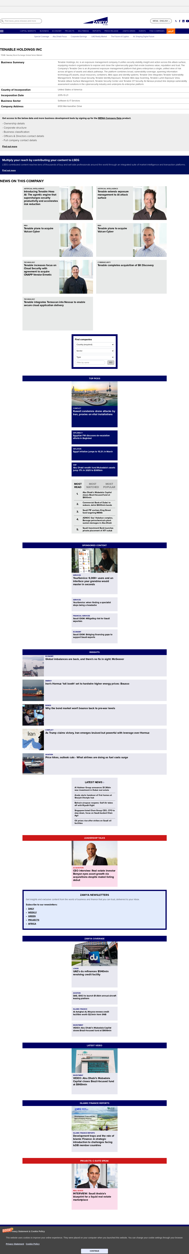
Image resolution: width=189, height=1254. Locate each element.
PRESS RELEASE (111, 31)
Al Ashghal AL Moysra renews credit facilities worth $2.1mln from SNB (91, 1013)
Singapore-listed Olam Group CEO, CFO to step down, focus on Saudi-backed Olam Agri (95, 813)
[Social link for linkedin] (183, 21)
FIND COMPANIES (157, 31)
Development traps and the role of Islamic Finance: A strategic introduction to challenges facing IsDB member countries (93, 1140)
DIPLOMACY (78, 433)
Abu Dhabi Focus (60, 36)
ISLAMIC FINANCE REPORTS (94, 1103)
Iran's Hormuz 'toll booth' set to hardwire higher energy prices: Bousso (87, 683)
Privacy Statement (89, 1243)
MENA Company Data (110, 118)
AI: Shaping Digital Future (143, 36)
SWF (75, 465)
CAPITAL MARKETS (28, 31)
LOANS (76, 968)
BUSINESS (44, 31)
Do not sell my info (89, 1246)
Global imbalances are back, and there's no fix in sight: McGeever (84, 659)
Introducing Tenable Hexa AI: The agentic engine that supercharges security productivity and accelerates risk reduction (41, 198)
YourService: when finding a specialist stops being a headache (92, 603)
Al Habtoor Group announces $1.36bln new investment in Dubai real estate (93, 788)
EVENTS (142, 31)
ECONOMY (57, 31)
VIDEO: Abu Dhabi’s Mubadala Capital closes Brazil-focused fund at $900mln (92, 1029)
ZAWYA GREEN (129, 31)
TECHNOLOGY (29, 262)
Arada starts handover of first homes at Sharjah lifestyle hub (93, 796)
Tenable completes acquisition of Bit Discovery (126, 265)
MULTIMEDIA (83, 31)
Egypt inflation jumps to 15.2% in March (93, 451)
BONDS (48, 705)
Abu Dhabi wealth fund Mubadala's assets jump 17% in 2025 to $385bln (94, 469)
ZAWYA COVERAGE (94, 938)
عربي (171, 30)
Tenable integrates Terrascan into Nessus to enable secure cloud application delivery (54, 303)
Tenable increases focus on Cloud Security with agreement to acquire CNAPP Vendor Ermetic (40, 270)
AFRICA (32, 923)
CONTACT (37, 1246)
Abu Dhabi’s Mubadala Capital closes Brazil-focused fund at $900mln (97, 495)
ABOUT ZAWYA (39, 1243)
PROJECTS (69, 31)
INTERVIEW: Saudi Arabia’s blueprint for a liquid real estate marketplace (92, 1196)
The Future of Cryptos (120, 36)
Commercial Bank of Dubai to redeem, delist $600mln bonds (97, 503)
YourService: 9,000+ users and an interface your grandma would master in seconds (93, 581)
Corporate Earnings (79, 36)
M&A (26, 226)
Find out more (9, 146)
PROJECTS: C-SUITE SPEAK (94, 1160)
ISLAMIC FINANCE (80, 1009)
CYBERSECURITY (104, 262)
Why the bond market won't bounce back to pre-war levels (80, 708)
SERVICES (77, 575)
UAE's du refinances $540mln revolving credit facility (91, 973)
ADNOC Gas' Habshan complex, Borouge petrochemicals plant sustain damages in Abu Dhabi (98, 520)
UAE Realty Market (99, 36)
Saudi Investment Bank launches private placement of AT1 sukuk (98, 529)
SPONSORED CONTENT (94, 545)
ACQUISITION (78, 868)
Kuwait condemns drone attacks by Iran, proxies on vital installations (94, 412)
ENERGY (48, 681)
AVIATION (49, 755)
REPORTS (97, 31)
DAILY (31, 908)
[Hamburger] (1, 31)
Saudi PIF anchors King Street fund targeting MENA (97, 511)
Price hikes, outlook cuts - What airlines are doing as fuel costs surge (86, 757)
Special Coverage (41, 36)
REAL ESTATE (78, 1191)
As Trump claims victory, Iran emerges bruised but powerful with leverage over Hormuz (97, 732)
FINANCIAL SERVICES (81, 616)
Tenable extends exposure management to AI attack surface (113, 194)
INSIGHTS (94, 652)
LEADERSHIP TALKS (94, 838)
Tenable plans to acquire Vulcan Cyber (38, 230)
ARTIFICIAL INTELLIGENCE (34, 189)
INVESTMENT (78, 1025)
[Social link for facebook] (180, 21)
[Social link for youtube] (187, 21)
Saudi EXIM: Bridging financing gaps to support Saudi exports (92, 636)
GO (110, 362)
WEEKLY (32, 912)
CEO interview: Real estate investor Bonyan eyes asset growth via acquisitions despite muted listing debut (94, 875)
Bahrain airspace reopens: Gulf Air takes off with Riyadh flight (94, 804)
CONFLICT (77, 408)
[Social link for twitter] (176, 21)
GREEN (32, 916)
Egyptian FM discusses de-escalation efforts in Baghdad (91, 437)
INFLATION (77, 449)
